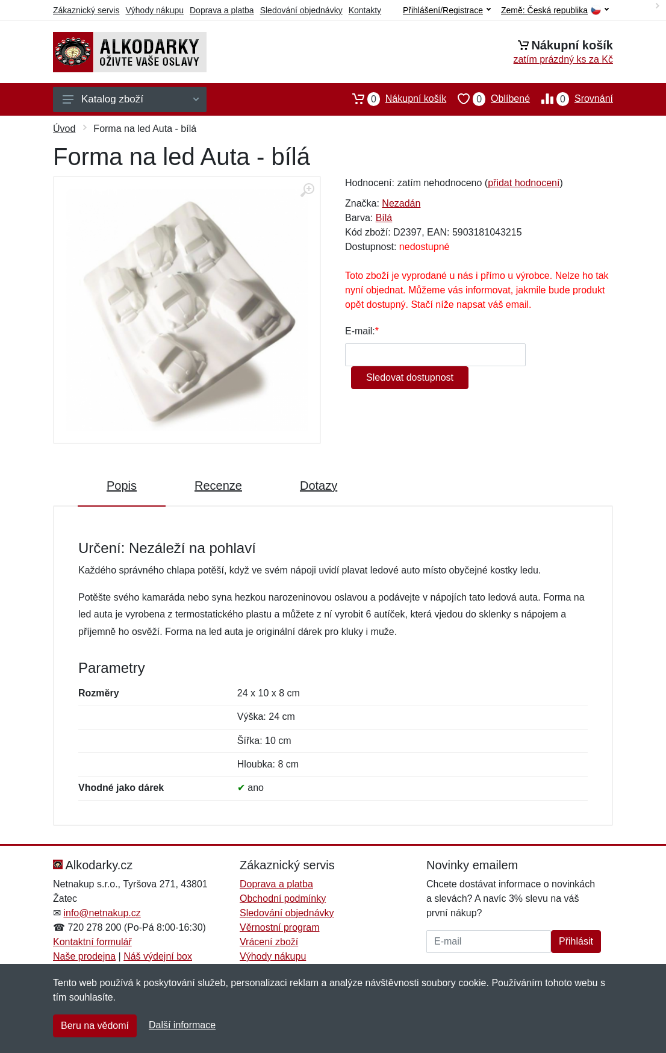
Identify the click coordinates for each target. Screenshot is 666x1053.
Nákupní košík (393, 98)
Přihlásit (576, 941)
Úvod (64, 128)
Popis (122, 485)
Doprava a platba (222, 10)
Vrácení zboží (269, 942)
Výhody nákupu (154, 10)
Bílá (384, 218)
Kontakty (365, 10)
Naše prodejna (84, 956)
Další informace (182, 1025)
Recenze (218, 485)
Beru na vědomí (95, 1025)
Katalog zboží (131, 99)
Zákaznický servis (86, 10)
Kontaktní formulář (92, 942)
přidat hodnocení (523, 183)
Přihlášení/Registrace (447, 10)
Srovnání (571, 98)
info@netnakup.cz (101, 913)
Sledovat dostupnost (409, 377)
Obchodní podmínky (283, 898)
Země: (555, 10)
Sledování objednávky (301, 10)
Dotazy (318, 485)
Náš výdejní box (157, 956)
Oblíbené (488, 98)
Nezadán (401, 203)
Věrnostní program (280, 927)
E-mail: (360, 331)
